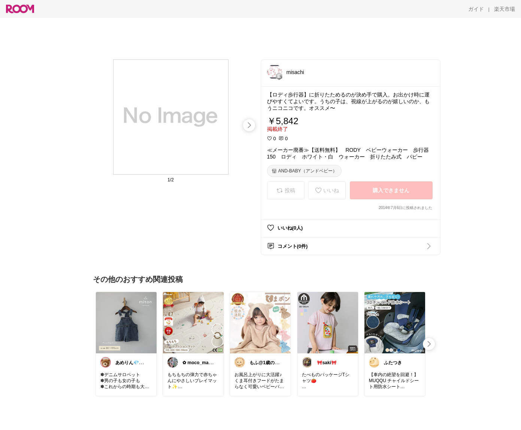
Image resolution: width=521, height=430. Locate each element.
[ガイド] (476, 9)
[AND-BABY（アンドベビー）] (304, 171)
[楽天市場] (504, 9)
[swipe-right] (249, 125)
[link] (126, 322)
